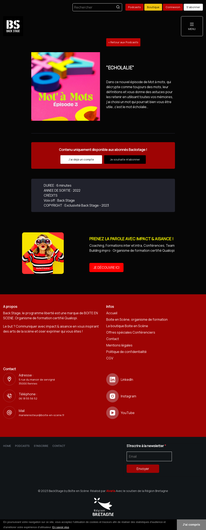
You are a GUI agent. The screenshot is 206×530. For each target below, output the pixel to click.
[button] (70, 527)
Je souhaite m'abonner (125, 159)
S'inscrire (41, 446)
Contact (112, 338)
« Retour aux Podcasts (123, 42)
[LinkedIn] (154, 379)
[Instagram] (154, 396)
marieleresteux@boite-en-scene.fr (41, 415)
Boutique (153, 7)
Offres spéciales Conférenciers (130, 332)
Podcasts (134, 7)
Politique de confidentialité (126, 351)
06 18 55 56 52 (28, 398)
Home (7, 446)
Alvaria (110, 491)
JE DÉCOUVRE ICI (106, 267)
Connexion (173, 7)
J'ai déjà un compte (81, 159)
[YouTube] (154, 413)
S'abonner (193, 7)
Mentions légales (119, 345)
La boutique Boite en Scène (127, 326)
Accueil (111, 313)
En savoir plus (60, 527)
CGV (109, 358)
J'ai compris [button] (191, 524)
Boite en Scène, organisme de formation (137, 319)
